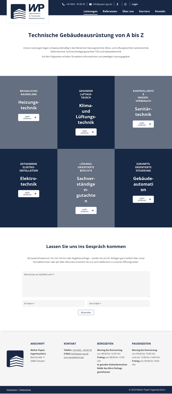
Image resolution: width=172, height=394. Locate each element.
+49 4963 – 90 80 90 (82, 350)
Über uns (128, 11)
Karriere (144, 11)
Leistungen (90, 11)
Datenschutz (27, 390)
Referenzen (110, 11)
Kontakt (160, 11)
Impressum (12, 390)
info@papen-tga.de (80, 353)
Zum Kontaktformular (75, 357)
